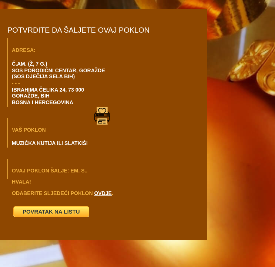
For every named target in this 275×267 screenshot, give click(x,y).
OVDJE (102, 193)
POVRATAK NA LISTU (51, 211)
